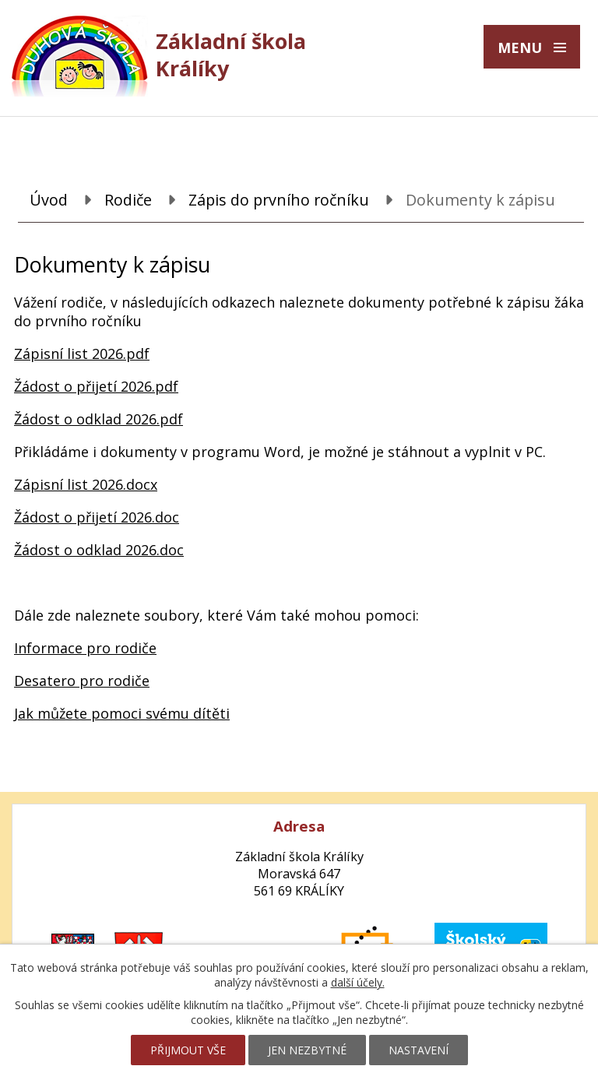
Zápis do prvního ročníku (278, 199)
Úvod (49, 199)
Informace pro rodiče (85, 648)
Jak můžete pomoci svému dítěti (122, 713)
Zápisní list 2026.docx (85, 484)
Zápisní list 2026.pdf (82, 353)
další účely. (358, 982)
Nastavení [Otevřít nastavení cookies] (418, 1050)
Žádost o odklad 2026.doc (99, 549)
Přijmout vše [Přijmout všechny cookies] (188, 1050)
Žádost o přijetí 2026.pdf (96, 386)
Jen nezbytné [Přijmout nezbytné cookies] (307, 1050)
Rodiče (128, 199)
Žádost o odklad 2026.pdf (98, 419)
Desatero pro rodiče (82, 680)
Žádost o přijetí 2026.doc (96, 517)
